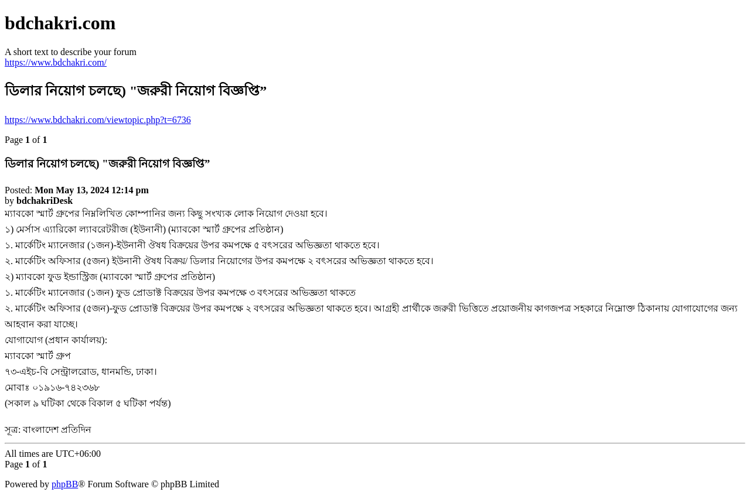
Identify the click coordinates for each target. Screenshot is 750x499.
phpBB (65, 484)
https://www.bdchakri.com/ (56, 62)
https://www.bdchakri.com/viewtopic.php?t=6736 (98, 120)
